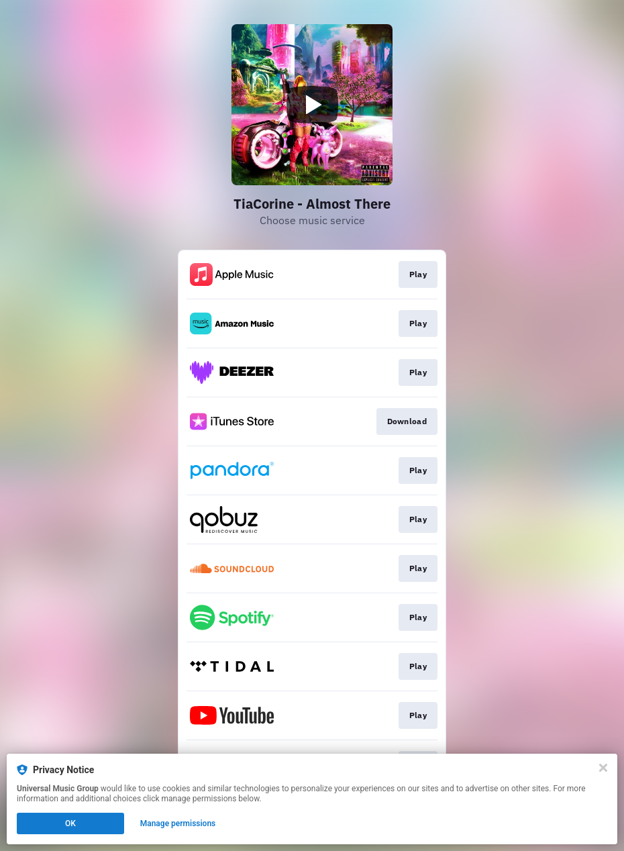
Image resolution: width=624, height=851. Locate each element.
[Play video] (312, 104)
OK (70, 823)
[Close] (603, 768)
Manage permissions (178, 823)
